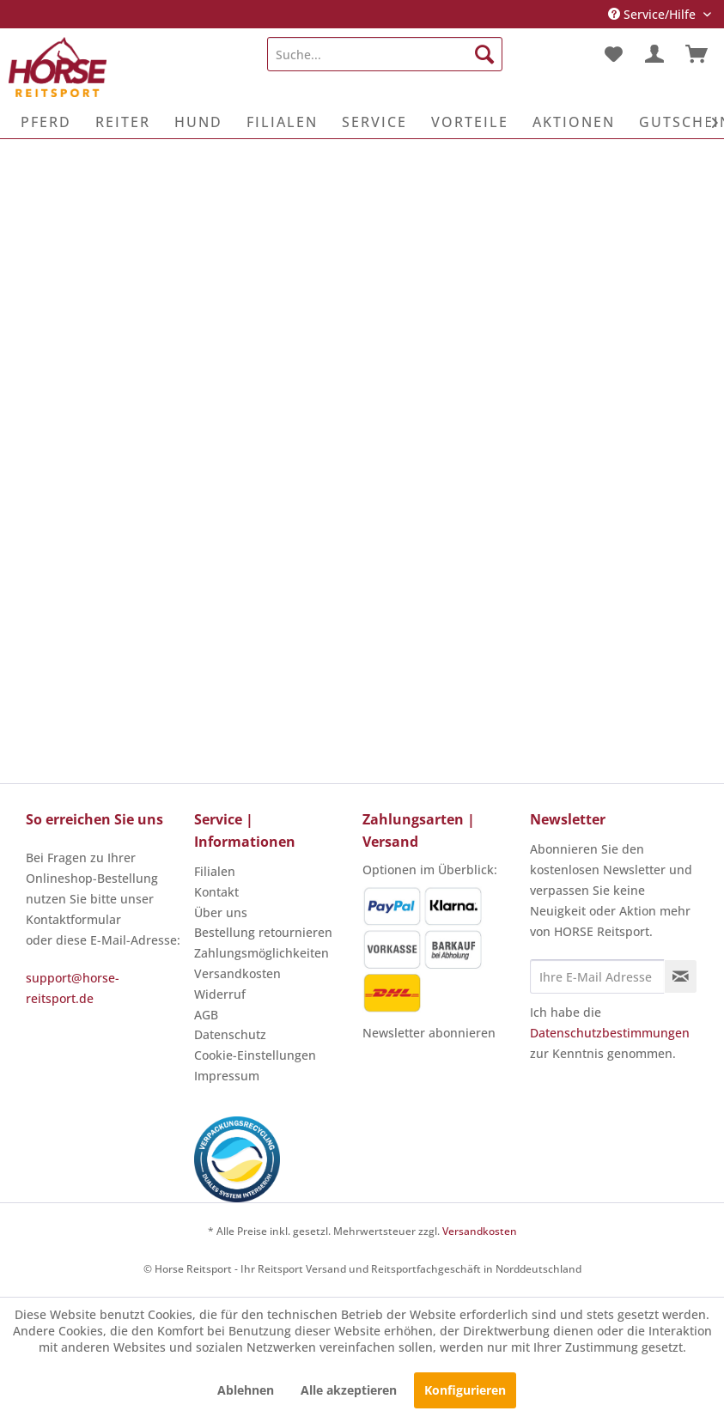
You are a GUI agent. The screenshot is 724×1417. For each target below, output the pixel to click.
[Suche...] (384, 54)
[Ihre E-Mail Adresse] (597, 976)
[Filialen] (282, 122)
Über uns (220, 912)
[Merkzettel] (612, 54)
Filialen (214, 871)
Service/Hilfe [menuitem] (653, 14)
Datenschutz (230, 1034)
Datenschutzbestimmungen (610, 1033)
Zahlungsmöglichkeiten (261, 953)
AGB (206, 1014)
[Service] (374, 122)
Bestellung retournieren (263, 932)
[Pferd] (46, 122)
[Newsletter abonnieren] (680, 976)
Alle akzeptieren (349, 1390)
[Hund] (198, 122)
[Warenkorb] (696, 54)
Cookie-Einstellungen (255, 1055)
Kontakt (216, 892)
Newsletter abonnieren (429, 1033)
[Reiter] (122, 122)
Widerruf (220, 994)
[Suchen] (484, 54)
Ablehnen (245, 1390)
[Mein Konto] (654, 54)
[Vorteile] (469, 122)
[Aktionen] (573, 122)
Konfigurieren (465, 1390)
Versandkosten (237, 973)
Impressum (226, 1075)
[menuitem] (384, 54)
